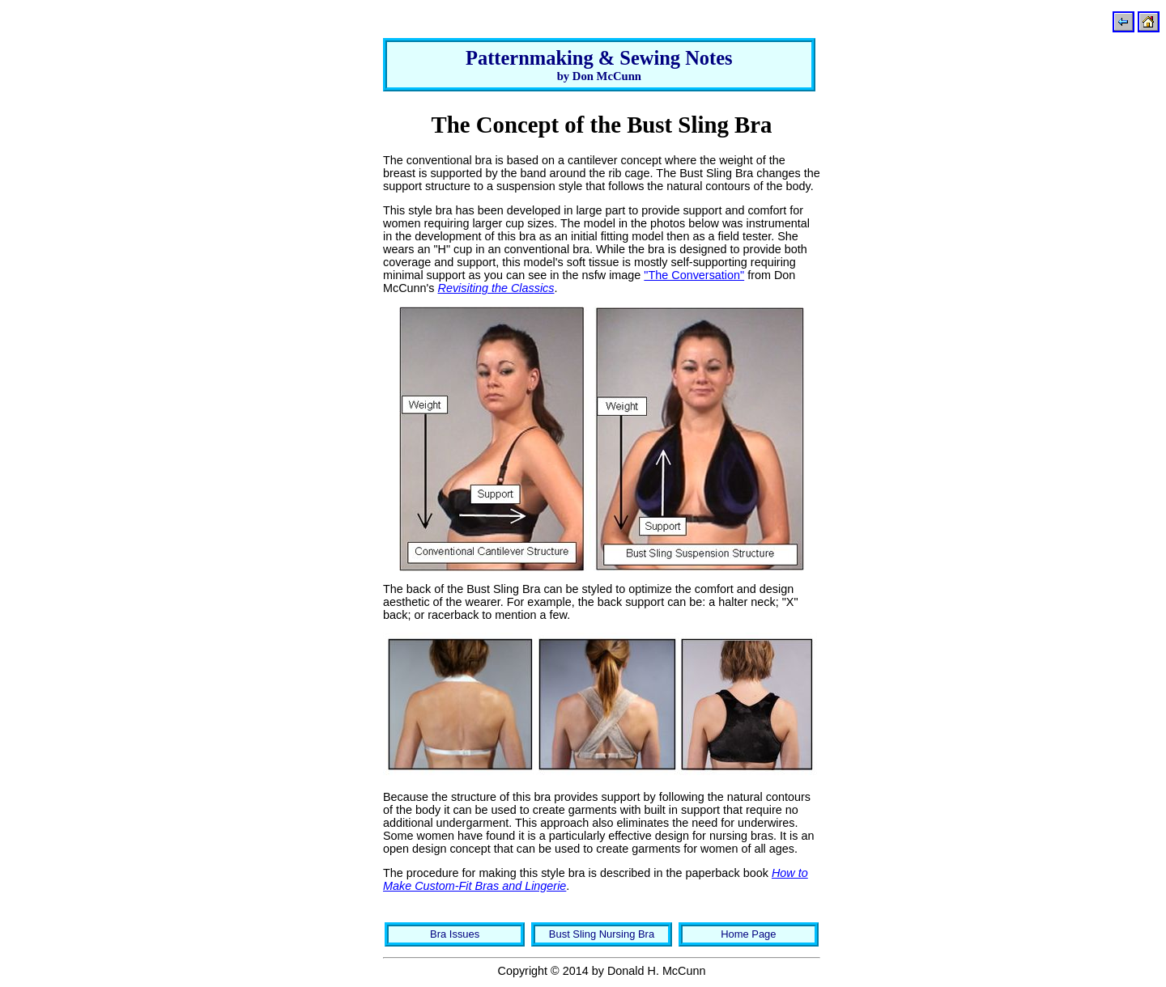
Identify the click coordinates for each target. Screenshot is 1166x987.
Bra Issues (454, 934)
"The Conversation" (694, 275)
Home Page (748, 934)
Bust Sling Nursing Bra (601, 934)
